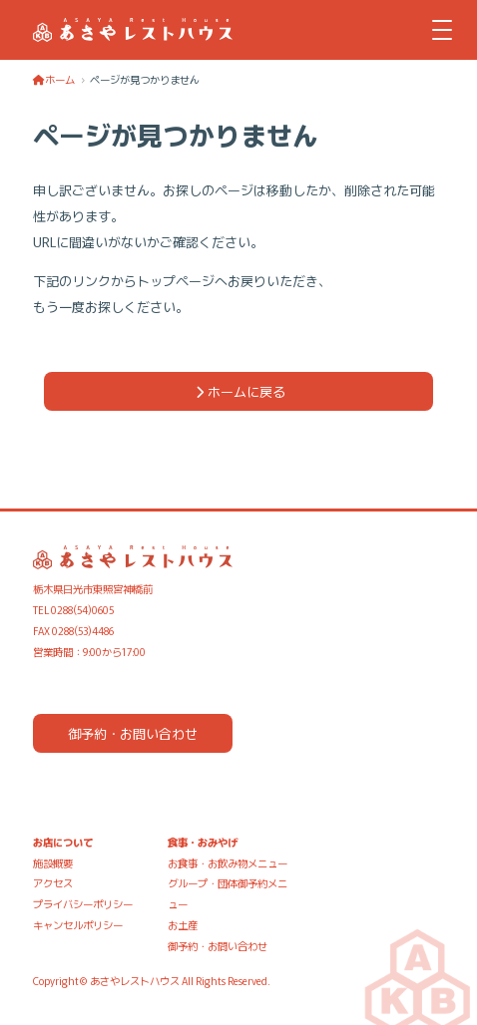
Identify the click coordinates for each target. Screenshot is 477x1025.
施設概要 (53, 862)
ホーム (54, 79)
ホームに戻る (238, 391)
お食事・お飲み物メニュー (227, 862)
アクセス (53, 882)
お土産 (183, 924)
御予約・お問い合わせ (133, 733)
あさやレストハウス (135, 980)
